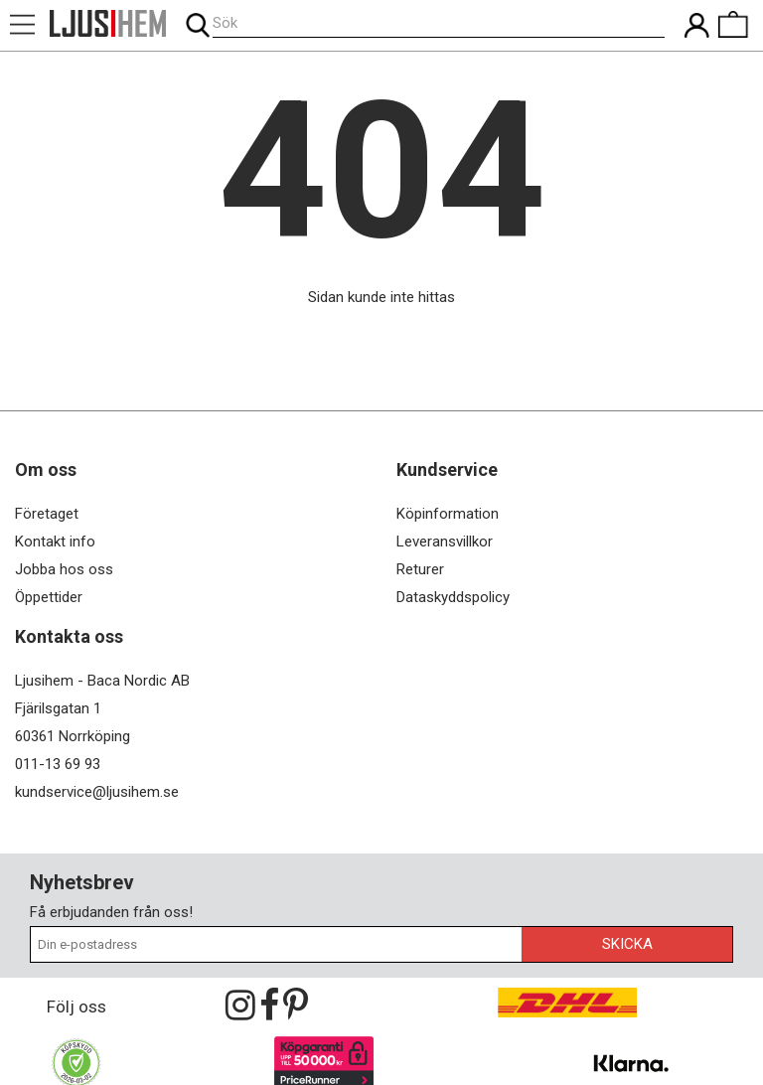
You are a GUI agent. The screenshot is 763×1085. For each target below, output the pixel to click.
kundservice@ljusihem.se (97, 792)
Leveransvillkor (444, 541)
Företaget (46, 514)
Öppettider (48, 597)
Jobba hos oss (64, 569)
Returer (420, 569)
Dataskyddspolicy (453, 597)
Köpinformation (447, 514)
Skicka (627, 944)
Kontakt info (55, 541)
